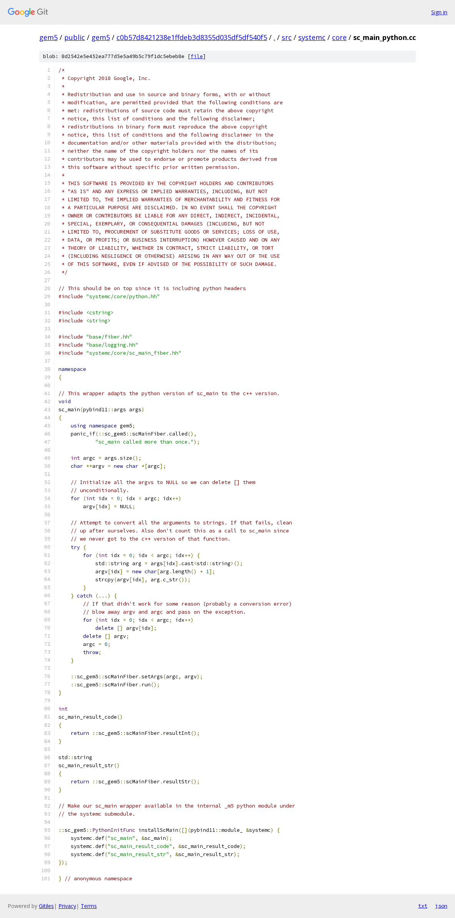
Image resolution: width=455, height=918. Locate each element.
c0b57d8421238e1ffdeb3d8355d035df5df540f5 (191, 37)
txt (422, 905)
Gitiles (46, 906)
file (197, 56)
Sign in (439, 12)
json (441, 905)
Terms (89, 906)
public (74, 37)
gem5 (48, 37)
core (339, 37)
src (287, 37)
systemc (311, 37)
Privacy (67, 906)
